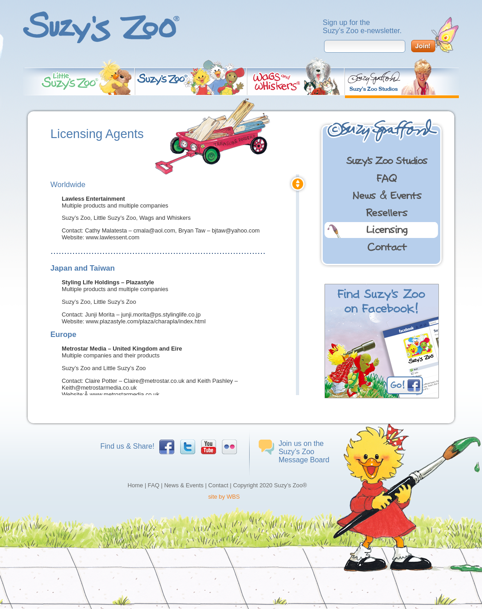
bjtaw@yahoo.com (236, 230)
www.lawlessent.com (112, 237)
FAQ (154, 485)
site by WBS (224, 496)
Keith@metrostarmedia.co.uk (99, 387)
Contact (218, 485)
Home (135, 485)
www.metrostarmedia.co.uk (125, 394)
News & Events (184, 485)
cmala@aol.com (154, 230)
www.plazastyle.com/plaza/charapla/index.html (146, 321)
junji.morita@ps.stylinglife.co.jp (161, 314)
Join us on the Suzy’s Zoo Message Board (304, 452)
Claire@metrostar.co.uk (154, 380)
